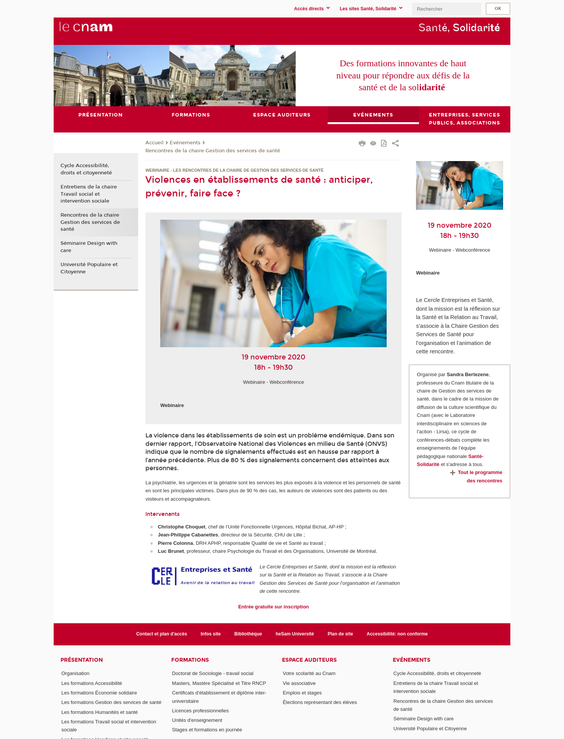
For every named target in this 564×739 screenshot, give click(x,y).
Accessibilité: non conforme (397, 634)
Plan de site (340, 634)
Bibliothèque (248, 634)
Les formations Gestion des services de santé (111, 702)
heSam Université (295, 634)
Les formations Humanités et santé (99, 712)
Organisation (75, 674)
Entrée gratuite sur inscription (273, 607)
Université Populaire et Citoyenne (89, 268)
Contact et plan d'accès (161, 634)
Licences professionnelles (200, 710)
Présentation (82, 660)
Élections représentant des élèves (320, 702)
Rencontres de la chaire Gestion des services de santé (212, 151)
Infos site (211, 634)
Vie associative (299, 683)
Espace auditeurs (309, 660)
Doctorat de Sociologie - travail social (212, 674)
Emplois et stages (302, 693)
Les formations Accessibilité (91, 683)
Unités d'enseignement (197, 720)
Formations (190, 660)
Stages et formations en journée (207, 730)
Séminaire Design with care (89, 247)
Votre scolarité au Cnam (309, 674)
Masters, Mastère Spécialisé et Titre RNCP (219, 683)
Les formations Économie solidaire (99, 693)
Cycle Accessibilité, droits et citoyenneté (86, 169)
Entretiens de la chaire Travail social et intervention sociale (89, 194)
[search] (446, 9)
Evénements (185, 143)
